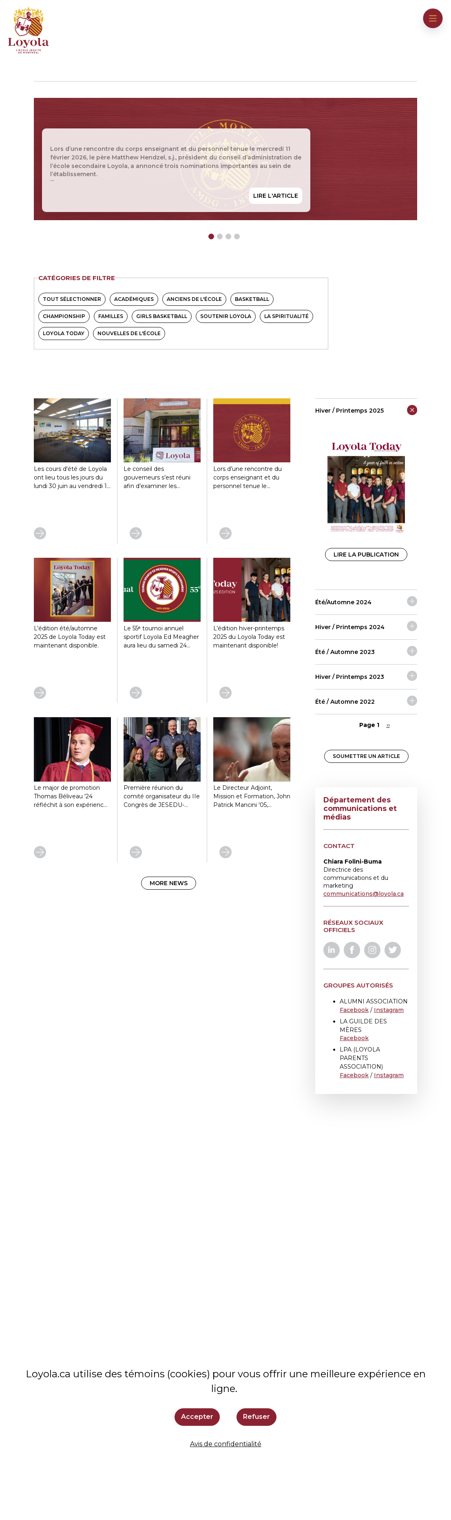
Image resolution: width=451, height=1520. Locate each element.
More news (169, 883)
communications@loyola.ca (363, 893)
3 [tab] (228, 236)
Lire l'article (275, 195)
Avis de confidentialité (225, 1444)
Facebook (354, 1010)
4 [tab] (237, 236)
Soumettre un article (366, 756)
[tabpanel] (225, 159)
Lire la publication (366, 554)
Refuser (256, 1417)
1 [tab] (211, 236)
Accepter (197, 1417)
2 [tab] (220, 236)
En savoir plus (219, 527)
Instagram (389, 1010)
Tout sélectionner (72, 299)
